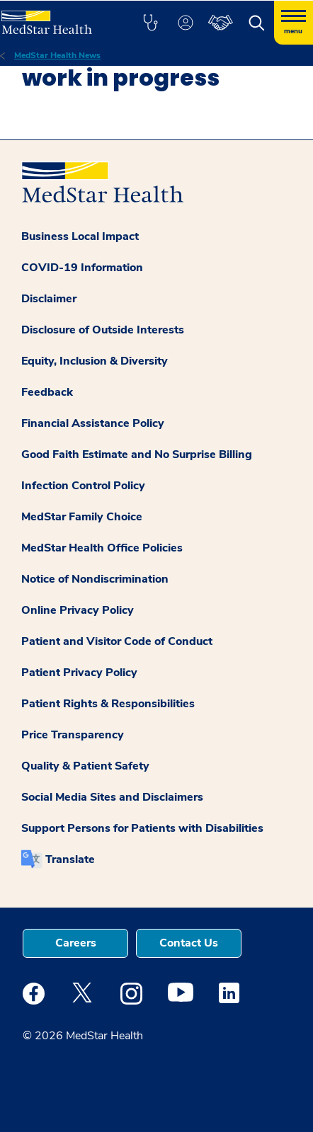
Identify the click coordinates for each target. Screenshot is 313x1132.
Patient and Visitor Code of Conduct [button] (116, 641)
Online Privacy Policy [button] (77, 610)
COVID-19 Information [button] (82, 267)
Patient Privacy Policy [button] (79, 672)
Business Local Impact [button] (80, 236)
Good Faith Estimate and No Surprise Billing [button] (136, 454)
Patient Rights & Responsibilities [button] (108, 703)
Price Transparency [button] (72, 735)
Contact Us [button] (188, 943)
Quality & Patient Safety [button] (85, 766)
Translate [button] (70, 859)
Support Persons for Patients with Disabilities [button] (142, 828)
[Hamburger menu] (293, 23)
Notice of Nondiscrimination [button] (95, 579)
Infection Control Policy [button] (83, 485)
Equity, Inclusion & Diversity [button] (94, 361)
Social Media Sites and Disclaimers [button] (112, 797)
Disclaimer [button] (48, 299)
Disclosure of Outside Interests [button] (102, 330)
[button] (150, 23)
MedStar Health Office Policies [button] (102, 548)
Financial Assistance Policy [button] (92, 423)
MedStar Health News (57, 55)
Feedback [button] (47, 392)
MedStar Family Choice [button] (81, 517)
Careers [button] (75, 943)
